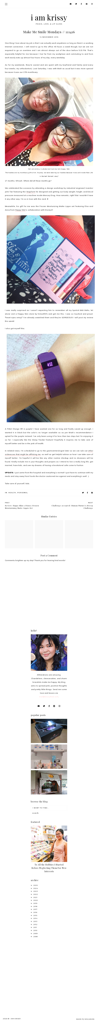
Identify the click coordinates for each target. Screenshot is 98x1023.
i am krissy (49, 17)
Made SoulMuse (85, 1019)
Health (12, 493)
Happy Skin (20, 210)
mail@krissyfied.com (48, 697)
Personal (22, 493)
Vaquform (30, 192)
